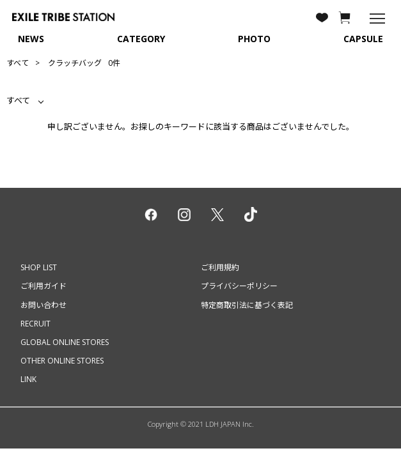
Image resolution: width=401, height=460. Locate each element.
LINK (28, 379)
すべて (17, 62)
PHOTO (254, 39)
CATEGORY (141, 39)
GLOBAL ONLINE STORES (64, 342)
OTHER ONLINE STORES (62, 360)
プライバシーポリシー (239, 285)
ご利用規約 (220, 267)
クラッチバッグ (75, 62)
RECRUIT (35, 323)
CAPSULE (363, 39)
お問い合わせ (43, 305)
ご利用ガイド (43, 285)
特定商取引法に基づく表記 (247, 305)
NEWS (31, 39)
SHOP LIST (38, 267)
